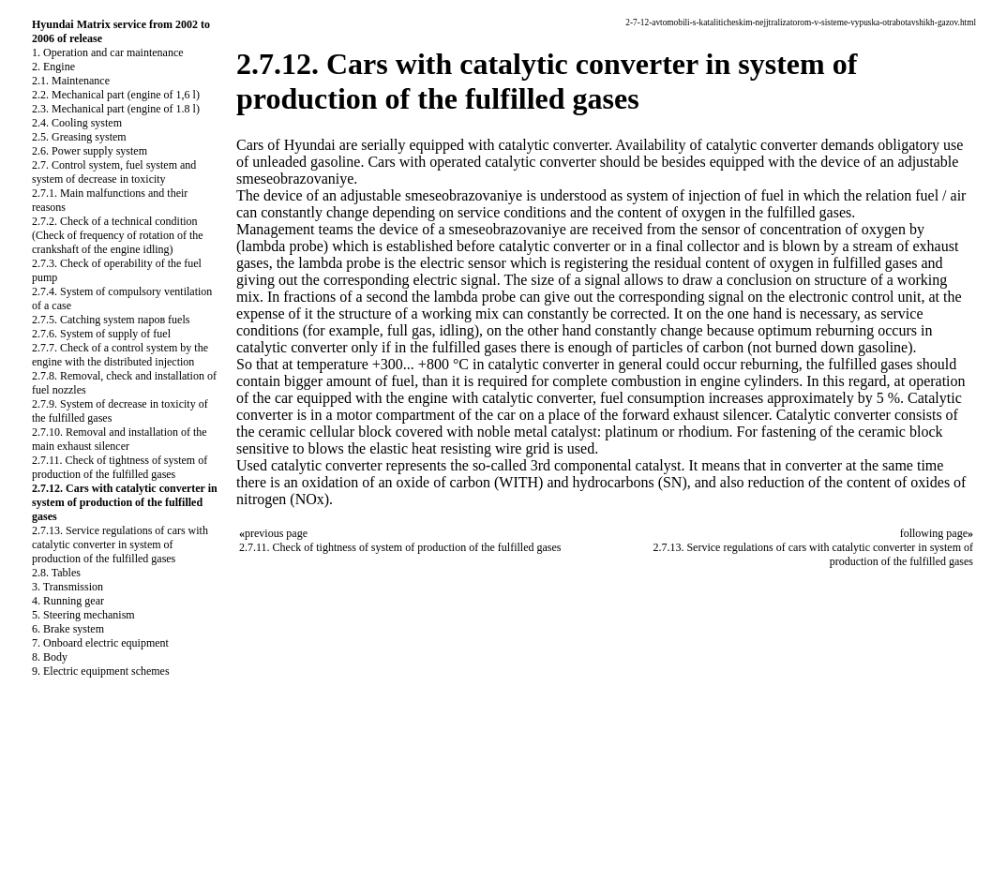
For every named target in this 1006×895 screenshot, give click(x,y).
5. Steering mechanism (83, 614)
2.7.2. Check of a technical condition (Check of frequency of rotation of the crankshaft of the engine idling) (117, 235)
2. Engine (53, 66)
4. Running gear (68, 600)
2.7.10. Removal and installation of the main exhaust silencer (119, 439)
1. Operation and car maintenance (108, 52)
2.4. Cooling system (77, 122)
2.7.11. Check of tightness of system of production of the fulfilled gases (119, 467)
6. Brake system (68, 628)
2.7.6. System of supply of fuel (101, 333)
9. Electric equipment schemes (101, 671)
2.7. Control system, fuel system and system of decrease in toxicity (114, 172)
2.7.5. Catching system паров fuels (110, 319)
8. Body (50, 657)
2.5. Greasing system (79, 136)
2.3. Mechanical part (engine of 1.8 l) (116, 108)
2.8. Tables (56, 572)
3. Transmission (67, 586)
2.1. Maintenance (71, 80)
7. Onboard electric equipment (100, 642)
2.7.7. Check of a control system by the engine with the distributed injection (120, 354)
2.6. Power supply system (89, 150)
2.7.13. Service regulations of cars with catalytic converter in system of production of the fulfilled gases (120, 544)
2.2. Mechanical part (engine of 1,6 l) (116, 94)
